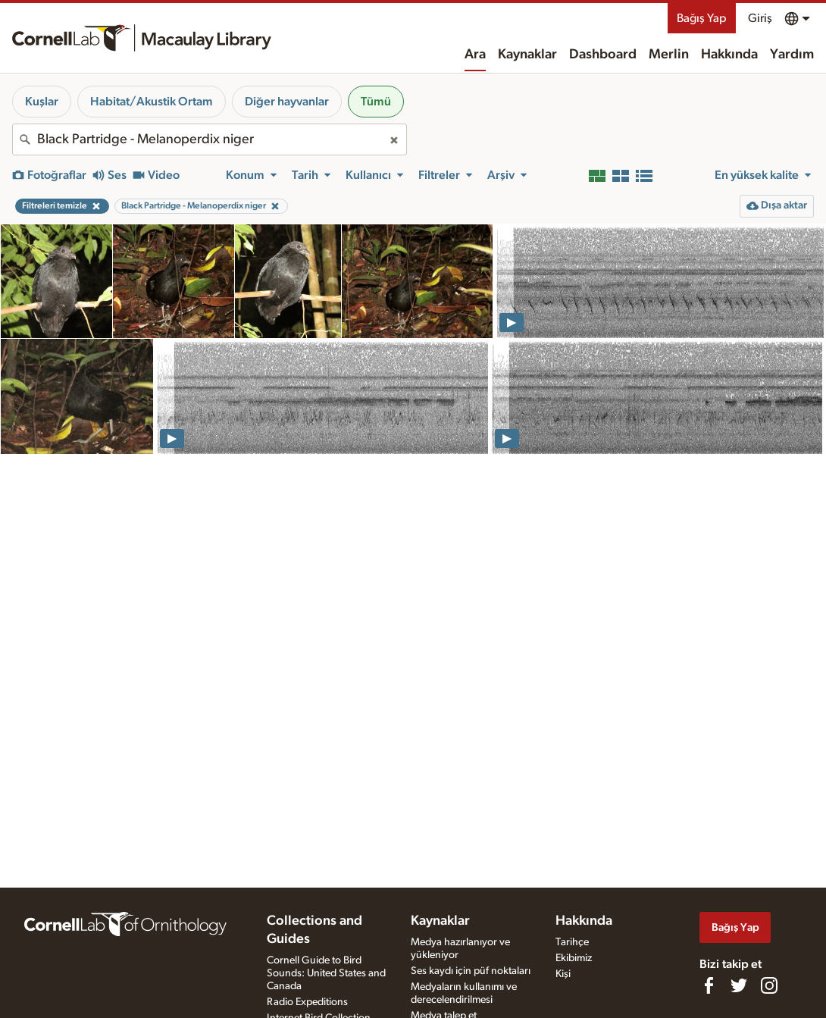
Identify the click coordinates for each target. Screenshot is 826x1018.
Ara (475, 54)
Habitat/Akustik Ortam (151, 102)
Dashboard (603, 54)
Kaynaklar (527, 54)
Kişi (563, 974)
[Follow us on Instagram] (769, 985)
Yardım (792, 54)
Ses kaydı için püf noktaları (470, 971)
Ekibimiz (573, 958)
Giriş (760, 18)
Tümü (376, 102)
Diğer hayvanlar (287, 102)
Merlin (669, 54)
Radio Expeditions (307, 1002)
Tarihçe (572, 942)
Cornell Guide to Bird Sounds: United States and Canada (326, 973)
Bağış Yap (702, 18)
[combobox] (209, 139)
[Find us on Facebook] (708, 985)
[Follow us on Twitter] (739, 985)
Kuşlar (41, 102)
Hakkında (729, 54)
